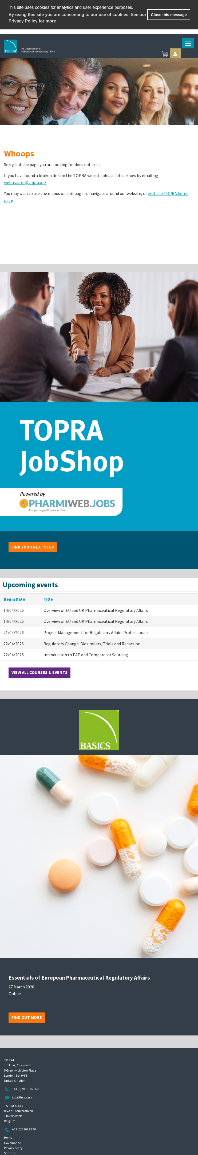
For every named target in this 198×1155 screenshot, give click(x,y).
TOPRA (55, 54)
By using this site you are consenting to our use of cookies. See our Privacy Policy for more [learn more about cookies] (77, 17)
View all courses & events (39, 672)
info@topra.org (22, 1097)
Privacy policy (13, 1148)
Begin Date (14, 599)
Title (48, 599)
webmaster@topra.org (25, 182)
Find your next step (32, 547)
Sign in (175, 53)
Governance (12, 1143)
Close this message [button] (169, 15)
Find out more (26, 1017)
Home (8, 1137)
